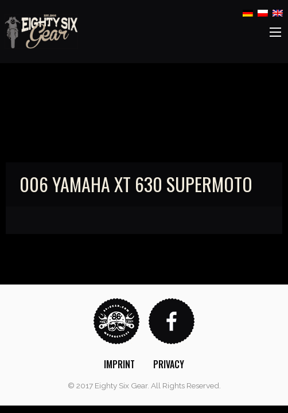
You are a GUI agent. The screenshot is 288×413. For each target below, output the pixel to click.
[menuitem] (119, 364)
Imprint (119, 364)
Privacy (168, 364)
